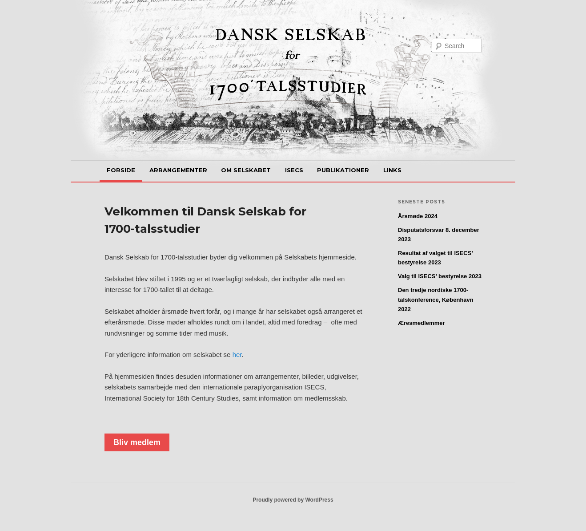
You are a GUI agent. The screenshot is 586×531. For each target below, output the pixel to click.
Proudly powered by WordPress (293, 500)
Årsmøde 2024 (417, 216)
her (237, 354)
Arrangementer (178, 170)
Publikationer (343, 170)
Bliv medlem (137, 442)
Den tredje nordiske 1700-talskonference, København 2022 (436, 299)
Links (392, 170)
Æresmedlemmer (421, 323)
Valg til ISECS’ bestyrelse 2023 (440, 276)
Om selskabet (246, 170)
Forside (121, 170)
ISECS (294, 170)
